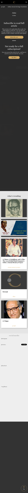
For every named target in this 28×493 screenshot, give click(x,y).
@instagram (4, 338)
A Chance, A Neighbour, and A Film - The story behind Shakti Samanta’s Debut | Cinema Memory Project (14, 261)
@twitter (3, 344)
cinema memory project (14, 267)
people (3, 7)
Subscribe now (14, 37)
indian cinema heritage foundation (17, 7)
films (14, 296)
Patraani (5, 292)
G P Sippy (6, 321)
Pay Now (14, 57)
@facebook (4, 365)
